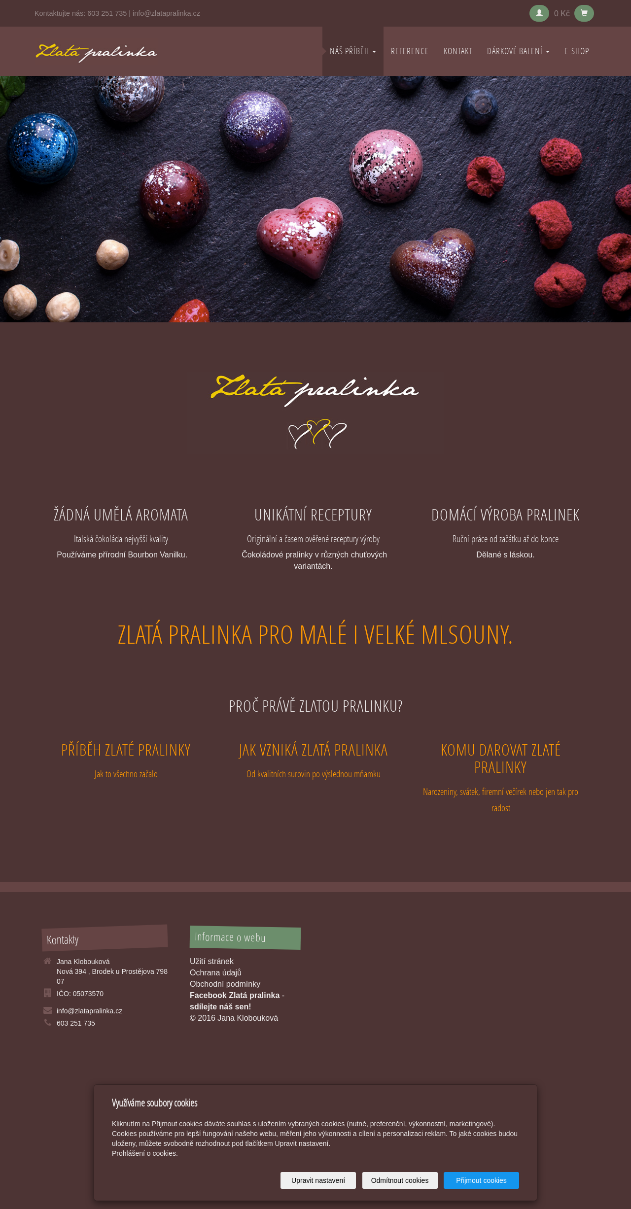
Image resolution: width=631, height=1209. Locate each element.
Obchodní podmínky (225, 984)
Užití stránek (212, 961)
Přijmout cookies (481, 1180)
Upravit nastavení (318, 1180)
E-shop (576, 51)
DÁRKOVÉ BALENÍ (518, 51)
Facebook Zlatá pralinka (235, 995)
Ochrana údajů (216, 972)
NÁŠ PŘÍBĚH (353, 51)
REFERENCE (410, 51)
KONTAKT (458, 51)
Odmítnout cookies (400, 1180)
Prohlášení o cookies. (145, 1153)
